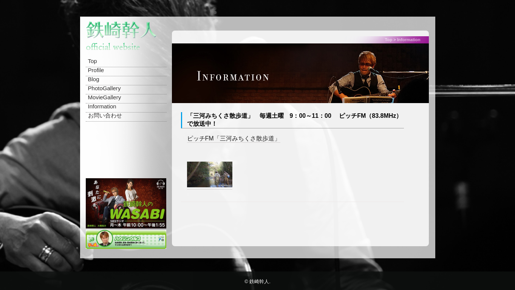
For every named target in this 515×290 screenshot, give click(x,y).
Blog (93, 79)
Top (92, 61)
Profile (96, 70)
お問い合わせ (105, 115)
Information (102, 106)
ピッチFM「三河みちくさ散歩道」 (233, 138)
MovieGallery (104, 97)
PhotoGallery (104, 88)
